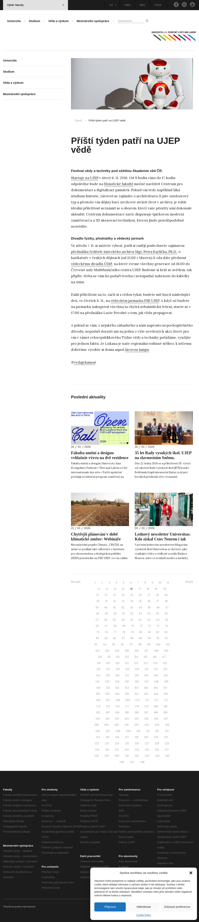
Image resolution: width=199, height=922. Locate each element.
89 (140, 638)
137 (127, 675)
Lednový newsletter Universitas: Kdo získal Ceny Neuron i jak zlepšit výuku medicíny (162, 539)
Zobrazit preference (177, 906)
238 (96, 756)
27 (148, 595)
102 (98, 651)
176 (118, 706)
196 (156, 718)
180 (156, 706)
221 (166, 737)
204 (157, 725)
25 (131, 595)
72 (149, 626)
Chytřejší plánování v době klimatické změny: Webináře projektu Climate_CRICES (96, 539)
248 (142, 762)
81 (149, 632)
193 (127, 718)
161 (127, 694)
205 (167, 725)
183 (108, 712)
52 (131, 613)
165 (166, 694)
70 (132, 626)
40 (105, 607)
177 (127, 706)
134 (98, 675)
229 (167, 743)
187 (146, 712)
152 (117, 688)
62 (140, 620)
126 (99, 669)
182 (98, 712)
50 (115, 613)
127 (108, 669)
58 (105, 620)
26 (140, 595)
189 (166, 712)
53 (140, 613)
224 (117, 743)
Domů (78, 120)
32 (114, 601)
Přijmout (110, 906)
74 (166, 626)
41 (114, 607)
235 (147, 749)
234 (136, 749)
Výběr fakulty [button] (35, 4)
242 (136, 756)
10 (160, 582)
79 (132, 632)
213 (167, 731)
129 (127, 669)
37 (157, 601)
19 (156, 589)
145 (127, 681)
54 (149, 613)
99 (148, 644)
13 (107, 589)
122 (136, 663)
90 (149, 638)
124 (155, 663)
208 (118, 731)
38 (166, 601)
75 (97, 632)
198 (97, 725)
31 (106, 601)
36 (149, 601)
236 (157, 749)
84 (97, 638)
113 (127, 657)
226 (137, 743)
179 (146, 706)
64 (157, 620)
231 (107, 749)
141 (166, 675)
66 (97, 626)
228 (157, 743)
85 (106, 638)
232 (117, 749)
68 (114, 626)
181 (165, 706)
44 (140, 607)
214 (98, 737)
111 (109, 657)
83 (166, 632)
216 (117, 737)
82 (157, 632)
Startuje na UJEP (84, 178)
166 (98, 700)
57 (97, 620)
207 (108, 731)
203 (146, 725)
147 (147, 681)
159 (107, 694)
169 (128, 700)
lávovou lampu (137, 349)
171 (147, 700)
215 (108, 737)
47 (166, 607)
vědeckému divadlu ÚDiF (91, 264)
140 (156, 675)
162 (136, 694)
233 (127, 749)
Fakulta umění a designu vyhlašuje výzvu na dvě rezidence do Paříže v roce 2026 (99, 458)
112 (118, 657)
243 (147, 756)
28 (157, 595)
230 (97, 749)
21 (97, 595)
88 (131, 638)
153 (127, 688)
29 (166, 595)
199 (106, 725)
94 (104, 644)
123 (146, 663)
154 (136, 688)
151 (108, 688)
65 (166, 620)
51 (123, 613)
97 (131, 644)
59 (114, 620)
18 (148, 589)
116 (155, 657)
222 (97, 743)
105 (127, 651)
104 (117, 651)
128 (118, 669)
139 (146, 675)
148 (156, 681)
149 (166, 681)
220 (156, 737)
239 (106, 756)
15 (123, 589)
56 (166, 613)
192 (117, 718)
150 (99, 688)
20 (164, 589)
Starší (189, 582)
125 (165, 663)
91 (158, 638)
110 (100, 657)
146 (137, 681)
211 (148, 731)
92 (166, 638)
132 (156, 669)
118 (98, 663)
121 (127, 663)
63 (149, 620)
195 (146, 718)
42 (122, 607)
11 (168, 582)
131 (146, 669)
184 (117, 712)
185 (127, 712)
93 (95, 644)
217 (127, 737)
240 (116, 756)
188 (156, 712)
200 (116, 725)
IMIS (142, 4)
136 (117, 675)
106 (137, 651)
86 (114, 638)
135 (108, 675)
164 (156, 694)
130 (137, 669)
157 (165, 688)
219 (146, 737)
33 (123, 601)
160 (117, 694)
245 (167, 756)
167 (108, 700)
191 (107, 718)
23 (114, 595)
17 (140, 589)
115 (145, 657)
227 (147, 743)
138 (137, 675)
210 (138, 731)
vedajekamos (84, 362)
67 (106, 626)
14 (115, 589)
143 (107, 681)
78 (123, 632)
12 (99, 589)
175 (108, 706)
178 (137, 706)
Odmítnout (144, 906)
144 (117, 681)
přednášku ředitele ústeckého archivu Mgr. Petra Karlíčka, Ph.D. (124, 251)
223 (107, 743)
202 (136, 725)
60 (123, 620)
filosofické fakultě (118, 184)
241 (127, 756)
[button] (191, 873)
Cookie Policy (143, 915)
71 (141, 626)
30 (97, 601)
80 (140, 632)
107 (147, 651)
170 (138, 700)
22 (105, 595)
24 (123, 595)
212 (157, 731)
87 (123, 638)
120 (117, 663)
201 (127, 725)
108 (156, 651)
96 (122, 644)
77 (115, 632)
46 (158, 607)
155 (146, 688)
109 (166, 651)
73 (157, 626)
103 (107, 651)
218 (136, 737)
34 (131, 601)
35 (140, 601)
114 (136, 657)
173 (166, 700)
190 (98, 718)
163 (146, 694)
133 (165, 669)
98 (139, 644)
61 (131, 620)
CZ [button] (112, 4)
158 (98, 694)
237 (167, 749)
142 (98, 681)
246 (121, 762)
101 (168, 644)
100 (158, 644)
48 (97, 613)
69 (123, 626)
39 (96, 607)
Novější (75, 582)
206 (97, 731)
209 (128, 731)
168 (118, 700)
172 (156, 700)
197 (166, 718)
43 (131, 607)
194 (136, 718)
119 (108, 663)
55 (157, 613)
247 (132, 762)
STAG (157, 4)
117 (164, 657)
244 (157, 756)
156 (156, 688)
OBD (127, 4)
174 (98, 706)
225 (127, 743)
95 (113, 644)
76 (106, 632)
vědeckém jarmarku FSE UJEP (135, 300)
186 (137, 712)
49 (106, 613)
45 (149, 607)
